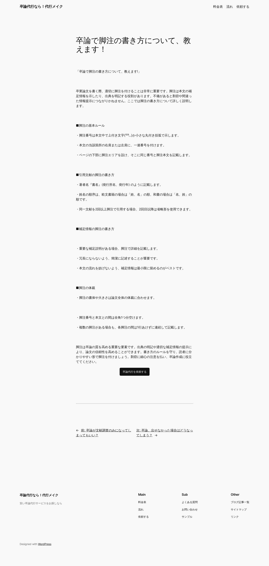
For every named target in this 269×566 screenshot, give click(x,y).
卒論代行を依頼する (135, 371)
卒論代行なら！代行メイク (41, 6)
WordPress (44, 544)
